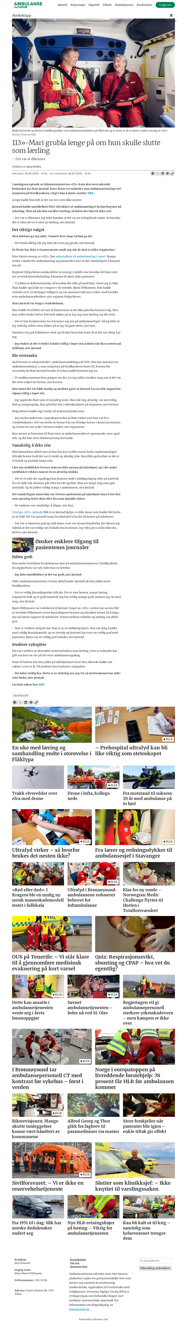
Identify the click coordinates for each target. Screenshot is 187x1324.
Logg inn (165, 5)
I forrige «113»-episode (27, 512)
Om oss (74, 1263)
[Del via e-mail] (167, 173)
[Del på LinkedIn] (162, 173)
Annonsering (78, 1266)
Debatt (107, 5)
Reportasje (78, 5)
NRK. (90, 193)
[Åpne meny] (171, 15)
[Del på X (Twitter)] (157, 173)
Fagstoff (94, 5)
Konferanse (144, 5)
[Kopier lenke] (172, 173)
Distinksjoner (124, 5)
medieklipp (21, 695)
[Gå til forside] (28, 5)
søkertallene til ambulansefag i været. (81, 256)
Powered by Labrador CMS (93, 1319)
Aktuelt (62, 5)
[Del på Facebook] (152, 173)
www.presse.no (79, 1309)
